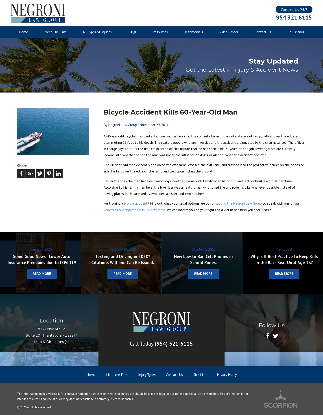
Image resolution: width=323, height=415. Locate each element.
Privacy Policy (227, 374)
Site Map (199, 374)
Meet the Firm (117, 374)
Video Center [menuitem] (229, 32)
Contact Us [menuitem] (263, 32)
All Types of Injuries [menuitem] (97, 32)
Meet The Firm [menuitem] (55, 32)
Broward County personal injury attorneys (135, 210)
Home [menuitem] (23, 32)
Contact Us (174, 374)
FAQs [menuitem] (132, 32)
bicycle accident (136, 203)
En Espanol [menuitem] (296, 32)
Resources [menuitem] (160, 32)
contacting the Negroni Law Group (236, 203)
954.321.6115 (294, 17)
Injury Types (147, 374)
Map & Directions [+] (51, 342)
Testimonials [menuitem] (193, 32)
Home (91, 374)
